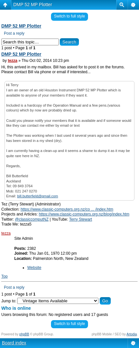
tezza (12, 60)
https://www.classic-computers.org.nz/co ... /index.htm (66, 209)
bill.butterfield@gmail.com (37, 196)
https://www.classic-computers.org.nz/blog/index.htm (84, 214)
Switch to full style (69, 16)
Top (4, 276)
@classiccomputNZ (32, 219)
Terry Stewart (80, 219)
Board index (14, 342)
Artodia (132, 334)
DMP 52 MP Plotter (32, 4)
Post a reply (14, 33)
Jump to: (8, 301)
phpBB (24, 334)
